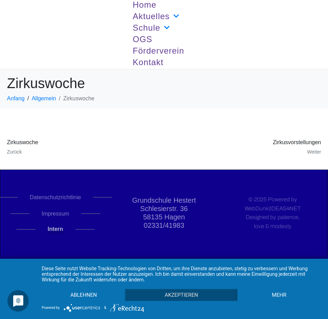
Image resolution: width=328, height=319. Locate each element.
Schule (151, 28)
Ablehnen (83, 295)
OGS (142, 39)
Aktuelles (156, 16)
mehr (279, 295)
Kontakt (148, 62)
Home (144, 4)
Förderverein (158, 50)
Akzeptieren (181, 295)
